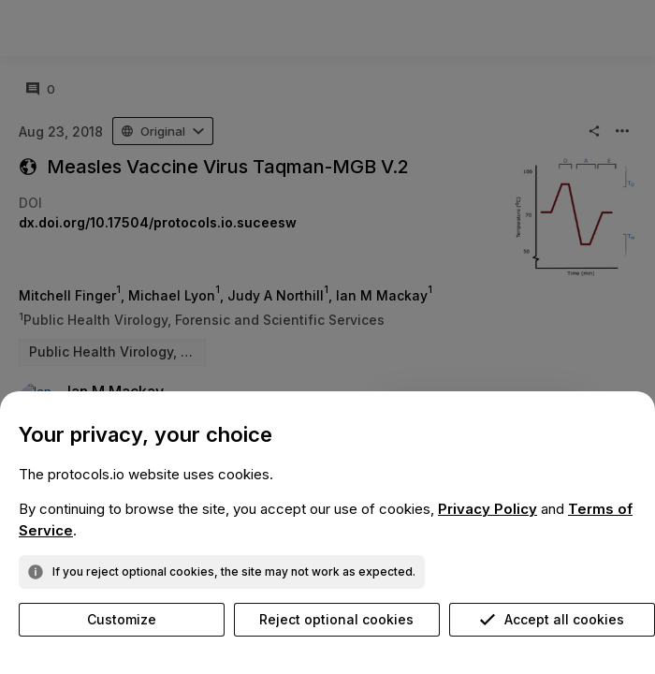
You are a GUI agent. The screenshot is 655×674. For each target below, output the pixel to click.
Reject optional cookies (336, 619)
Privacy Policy (487, 509)
